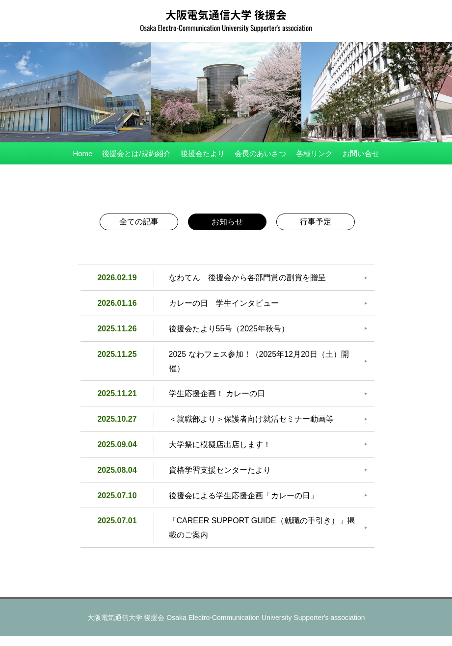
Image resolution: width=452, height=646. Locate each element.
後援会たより (203, 153)
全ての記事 (139, 221)
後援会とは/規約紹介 (136, 153)
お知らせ (227, 221)
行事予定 (315, 221)
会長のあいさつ (260, 153)
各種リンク (314, 153)
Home (82, 153)
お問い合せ (361, 153)
